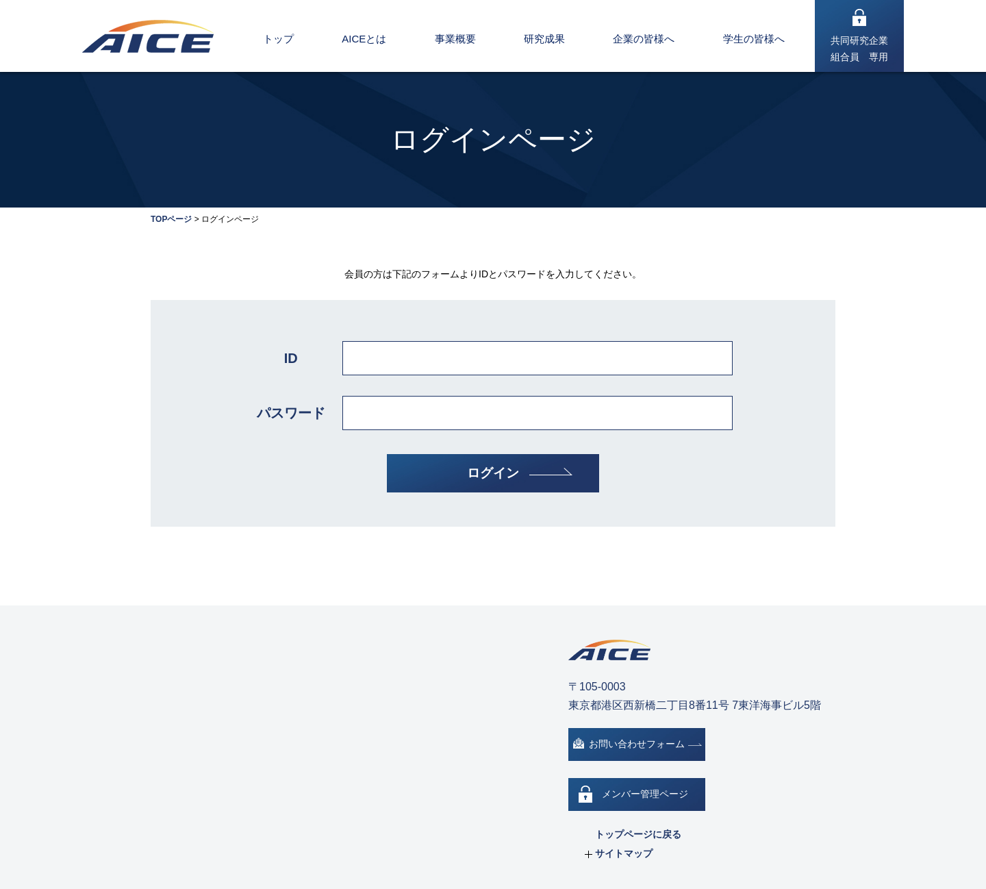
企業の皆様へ (643, 39)
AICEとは (364, 39)
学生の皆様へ (754, 39)
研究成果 (544, 39)
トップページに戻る (638, 834)
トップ (278, 39)
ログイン (493, 473)
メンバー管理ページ (645, 793)
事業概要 (455, 39)
